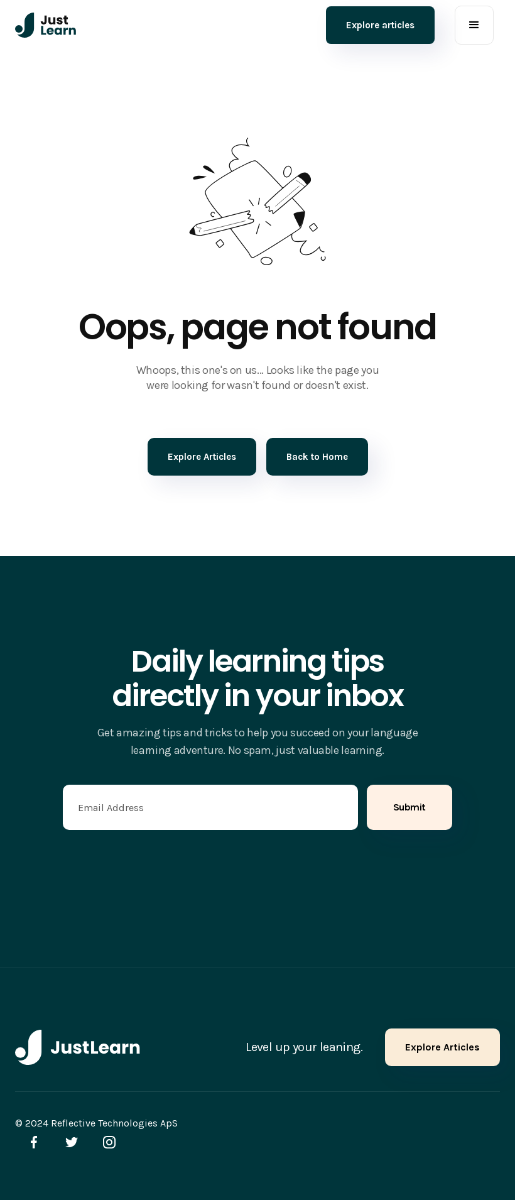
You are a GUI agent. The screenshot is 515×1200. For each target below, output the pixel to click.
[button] (474, 25)
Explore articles (380, 25)
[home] (46, 25)
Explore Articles (442, 1047)
